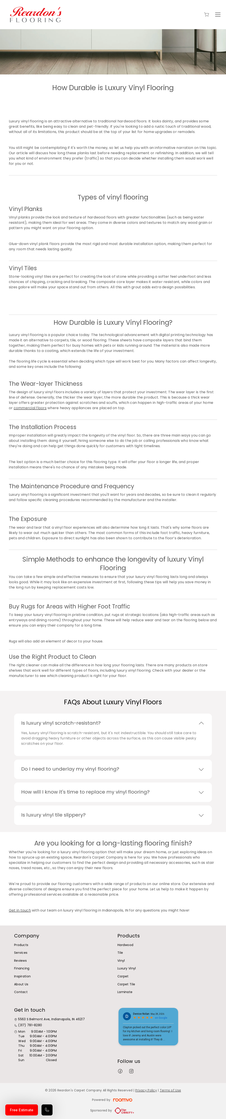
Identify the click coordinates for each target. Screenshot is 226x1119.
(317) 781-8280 (30, 1025)
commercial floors (30, 407)
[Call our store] (47, 1109)
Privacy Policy (146, 1090)
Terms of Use (170, 1090)
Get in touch (20, 910)
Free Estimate (21, 1110)
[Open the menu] (218, 15)
